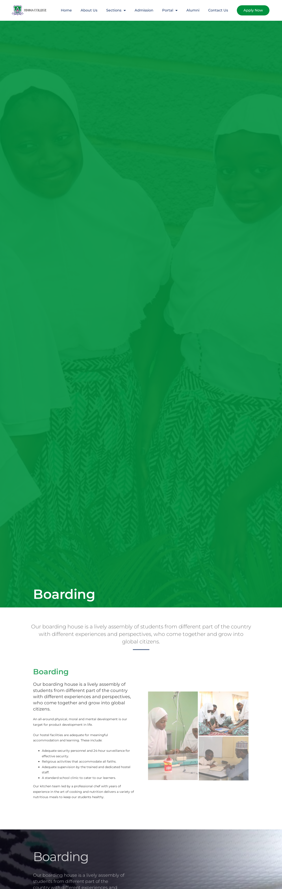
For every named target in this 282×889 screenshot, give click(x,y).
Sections (116, 10)
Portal (170, 10)
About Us (89, 10)
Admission (144, 10)
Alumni (192, 10)
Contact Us (218, 10)
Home (66, 10)
